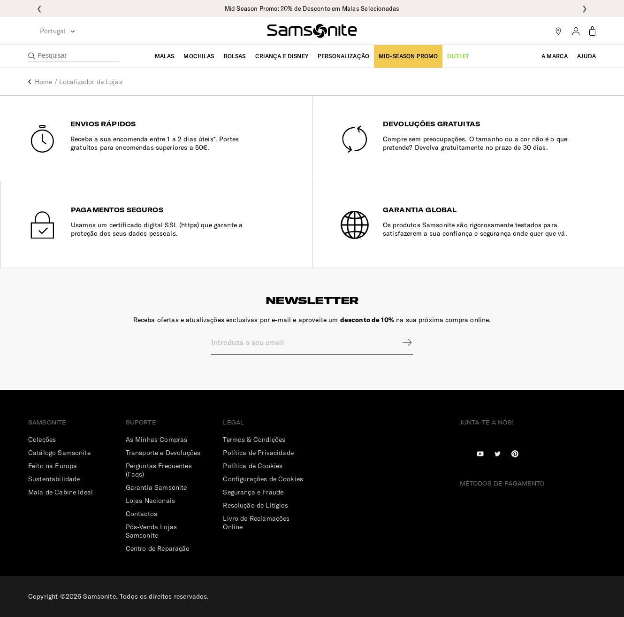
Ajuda (586, 56)
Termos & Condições (254, 439)
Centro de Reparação (158, 548)
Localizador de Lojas (90, 81)
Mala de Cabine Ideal (60, 492)
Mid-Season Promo (408, 56)
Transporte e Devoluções (163, 452)
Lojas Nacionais (150, 500)
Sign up (401, 342)
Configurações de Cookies (263, 479)
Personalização (343, 56)
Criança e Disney (281, 56)
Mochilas (198, 56)
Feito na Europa (52, 466)
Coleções (42, 439)
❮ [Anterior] (39, 8)
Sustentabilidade (54, 479)
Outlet (458, 56)
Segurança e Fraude (253, 492)
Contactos (141, 513)
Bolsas (235, 56)
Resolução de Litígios (255, 505)
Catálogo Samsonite (59, 452)
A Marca (554, 56)
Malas (165, 56)
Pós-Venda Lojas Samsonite (151, 531)
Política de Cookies (252, 466)
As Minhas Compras (157, 439)
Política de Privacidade (258, 452)
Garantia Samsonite (156, 487)
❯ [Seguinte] (584, 8)
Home (44, 81)
